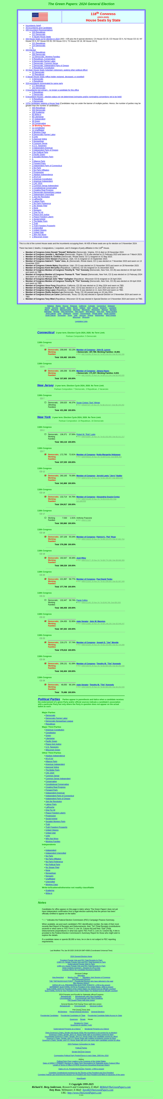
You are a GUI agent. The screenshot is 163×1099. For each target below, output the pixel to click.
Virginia (90, 315)
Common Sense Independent (58, 779)
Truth (48, 824)
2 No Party (36, 168)
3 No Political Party (40, 152)
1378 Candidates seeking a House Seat (42, 103)
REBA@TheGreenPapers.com (115, 1087)
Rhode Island (97, 313)
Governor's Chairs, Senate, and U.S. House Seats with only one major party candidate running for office (81, 1040)
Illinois (75, 308)
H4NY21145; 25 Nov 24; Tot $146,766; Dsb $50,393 (101, 602)
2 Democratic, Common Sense (45, 63)
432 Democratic (38, 110)
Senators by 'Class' (81, 1023)
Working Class (52, 884)
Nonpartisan (51, 873)
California (82, 306)
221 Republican (38, 43)
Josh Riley (81, 558)
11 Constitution (38, 128)
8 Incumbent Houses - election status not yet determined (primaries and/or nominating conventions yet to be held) (74, 97)
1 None (35, 208)
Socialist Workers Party (55, 821)
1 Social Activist (38, 219)
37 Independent (38, 119)
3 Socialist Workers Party (42, 157)
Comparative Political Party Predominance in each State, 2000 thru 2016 (81, 1055)
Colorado (91, 306)
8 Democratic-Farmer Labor (43, 134)
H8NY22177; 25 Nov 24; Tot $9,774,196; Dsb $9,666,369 (103, 560)
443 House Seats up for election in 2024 (43, 39)
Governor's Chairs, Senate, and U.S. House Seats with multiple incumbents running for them (81, 1038)
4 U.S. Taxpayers (39, 146)
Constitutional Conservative (57, 784)
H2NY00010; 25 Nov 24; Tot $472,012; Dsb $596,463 (102, 457)
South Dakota (50, 315)
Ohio (59, 313)
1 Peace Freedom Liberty (42, 217)
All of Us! (49, 758)
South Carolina (109, 313)
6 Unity (35, 137)
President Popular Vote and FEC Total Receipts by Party (81, 960)
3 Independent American (42, 148)
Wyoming (85, 317)
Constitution (51, 733)
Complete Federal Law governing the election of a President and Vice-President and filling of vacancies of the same (81, 1074)
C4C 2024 (50, 773)
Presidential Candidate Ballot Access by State (105, 1015)
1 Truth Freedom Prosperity (43, 226)
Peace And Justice (53, 744)
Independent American (55, 793)
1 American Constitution (42, 179)
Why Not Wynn (52, 839)
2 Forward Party (39, 163)
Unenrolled (50, 882)
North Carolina (111, 311)
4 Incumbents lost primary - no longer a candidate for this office (52, 90)
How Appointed (58, 977)
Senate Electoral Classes (81, 1052)
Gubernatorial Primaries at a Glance (67, 1029)
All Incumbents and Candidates (39, 28)
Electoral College (96, 1006)
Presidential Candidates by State (73, 1015)
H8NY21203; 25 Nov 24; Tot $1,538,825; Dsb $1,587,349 (103, 581)
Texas (69, 315)
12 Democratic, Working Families (46, 57)
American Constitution (55, 730)
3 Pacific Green (38, 154)
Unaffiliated (50, 879)
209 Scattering (38, 112)
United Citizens (52, 830)
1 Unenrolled (37, 228)
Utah (76, 315)
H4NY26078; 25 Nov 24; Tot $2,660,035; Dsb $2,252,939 (103, 666)
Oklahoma (67, 313)
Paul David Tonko (104, 579)
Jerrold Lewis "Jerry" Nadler (109, 476)
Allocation (81, 975)
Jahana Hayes (102, 371)
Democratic (50, 715)
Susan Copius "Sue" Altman (88, 403)
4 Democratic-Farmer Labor (43, 61)
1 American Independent (42, 181)
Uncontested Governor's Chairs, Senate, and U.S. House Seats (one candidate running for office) (81, 1036)
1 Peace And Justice (40, 214)
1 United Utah (38, 232)
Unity (48, 836)
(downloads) (81, 1078)
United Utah (51, 833)
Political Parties (49, 699)
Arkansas (73, 306)
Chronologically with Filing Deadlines (89, 998)
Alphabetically (66, 996)
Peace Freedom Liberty (56, 813)
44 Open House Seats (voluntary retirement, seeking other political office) (57, 70)
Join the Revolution (54, 801)
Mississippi (96, 310)
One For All (50, 810)
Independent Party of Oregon (58, 799)
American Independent (55, 764)
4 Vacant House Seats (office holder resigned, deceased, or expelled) (55, 77)
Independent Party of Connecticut (60, 796)
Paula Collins (82, 600)
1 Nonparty (36, 210)
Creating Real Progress (56, 787)
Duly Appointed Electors (81, 979)
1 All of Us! (36, 177)
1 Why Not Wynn (39, 234)
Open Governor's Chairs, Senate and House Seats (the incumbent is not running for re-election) (81, 1033)
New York (100, 311)
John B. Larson (103, 350)
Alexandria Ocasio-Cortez (108, 497)
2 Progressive (38, 172)
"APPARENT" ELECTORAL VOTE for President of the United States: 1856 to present (81, 987)
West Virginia (111, 315)
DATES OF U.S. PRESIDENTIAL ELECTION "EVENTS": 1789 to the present (81, 985)
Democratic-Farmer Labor (56, 718)
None (48, 870)
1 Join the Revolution (41, 197)
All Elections (62, 1012)
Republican (50, 724)
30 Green (36, 121)
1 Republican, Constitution (43, 68)
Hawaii (62, 308)
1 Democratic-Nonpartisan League (46, 192)
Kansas (95, 308)
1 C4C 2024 (37, 183)
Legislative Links (81, 321)
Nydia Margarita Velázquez (108, 454)
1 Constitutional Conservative (44, 188)
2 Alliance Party (38, 161)
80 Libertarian (38, 117)
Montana (113, 310)
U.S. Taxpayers (52, 747)
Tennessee (61, 315)
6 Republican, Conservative (43, 59)
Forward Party (52, 790)
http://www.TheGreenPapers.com (84, 1092)
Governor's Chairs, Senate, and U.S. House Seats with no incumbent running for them (81, 1034)
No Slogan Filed (52, 867)
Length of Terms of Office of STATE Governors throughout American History (81, 1065)
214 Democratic (38, 45)
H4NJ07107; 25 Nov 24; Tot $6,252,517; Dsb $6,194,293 (103, 405)
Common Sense (52, 776)
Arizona (65, 306)
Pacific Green (51, 741)
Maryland (54, 310)
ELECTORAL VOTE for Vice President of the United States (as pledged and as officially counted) (81, 991)
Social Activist (51, 819)
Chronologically (65, 998)
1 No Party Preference (41, 203)
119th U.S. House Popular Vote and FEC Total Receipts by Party (81, 966)
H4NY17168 (86, 520)
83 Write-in (36, 114)
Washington (99, 315)
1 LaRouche (37, 199)
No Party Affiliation (53, 859)
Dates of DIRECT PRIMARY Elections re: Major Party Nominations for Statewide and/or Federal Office (81, 1063)
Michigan (76, 310)
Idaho (69, 308)
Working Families (53, 841)
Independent (51, 850)
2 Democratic (37, 94)
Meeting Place (73, 977)
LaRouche (50, 807)
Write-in (49, 893)
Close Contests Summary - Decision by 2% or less (81, 968)
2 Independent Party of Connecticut (47, 166)
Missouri (105, 310)
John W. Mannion (97, 621)
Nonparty (49, 876)
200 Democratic (38, 54)
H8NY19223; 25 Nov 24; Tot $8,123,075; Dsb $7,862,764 (103, 539)
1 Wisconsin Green (40, 237)
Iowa (89, 308)
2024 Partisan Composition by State (81, 1044)
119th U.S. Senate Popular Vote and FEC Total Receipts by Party (81, 962)
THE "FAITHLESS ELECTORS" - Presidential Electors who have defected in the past (81, 981)
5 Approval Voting (39, 139)
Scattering (50, 890)
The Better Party (52, 770)
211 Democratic (38, 34)
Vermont (82, 315)
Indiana (82, 308)
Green (48, 735)
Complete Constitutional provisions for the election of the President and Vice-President (81, 1073)
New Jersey (79, 311)
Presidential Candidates (49, 1015)
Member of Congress (85, 350)
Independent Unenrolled (56, 853)
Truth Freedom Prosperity (56, 827)
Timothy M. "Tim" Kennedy (108, 664)
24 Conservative (39, 123)
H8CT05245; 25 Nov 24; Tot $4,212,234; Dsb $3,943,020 (103, 375)
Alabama (50, 306)
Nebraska (48, 311)
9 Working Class (39, 132)
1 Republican (37, 81)
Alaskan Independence (55, 756)
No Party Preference (54, 862)
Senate (82, 1019)
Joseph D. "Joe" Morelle (107, 642)
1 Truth (35, 223)
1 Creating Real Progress (42, 190)
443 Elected (31, 50)
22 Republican (38, 74)
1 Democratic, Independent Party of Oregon (50, 65)
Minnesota (86, 310)
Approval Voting (52, 767)
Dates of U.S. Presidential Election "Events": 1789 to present (81, 1069)
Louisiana (112, 308)
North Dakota (51, 313)
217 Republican (38, 52)
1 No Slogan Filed (39, 206)
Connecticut (101, 306)
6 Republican (37, 99)
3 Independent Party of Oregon (45, 150)
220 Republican (38, 32)
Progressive (51, 816)
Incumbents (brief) (33, 25)
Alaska (58, 306)
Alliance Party (51, 761)
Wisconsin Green (53, 750)
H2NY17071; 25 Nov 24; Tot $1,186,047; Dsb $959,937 (102, 478)
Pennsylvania (85, 313)
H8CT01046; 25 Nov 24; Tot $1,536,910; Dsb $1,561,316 (103, 354)
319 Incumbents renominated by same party (44, 83)
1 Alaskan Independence (42, 174)
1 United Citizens (39, 230)
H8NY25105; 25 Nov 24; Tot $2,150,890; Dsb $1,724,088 (103, 645)
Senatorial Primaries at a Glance (97, 1029)
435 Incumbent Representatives (39, 30)
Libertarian (50, 738)
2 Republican (37, 92)
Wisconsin (77, 317)
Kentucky (103, 308)
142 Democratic (38, 88)
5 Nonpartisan (38, 141)
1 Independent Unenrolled (43, 194)
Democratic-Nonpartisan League (59, 721)
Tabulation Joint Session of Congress (96, 977)
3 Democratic (37, 79)
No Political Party (53, 864)
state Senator (82, 621)
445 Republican (38, 108)
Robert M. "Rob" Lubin (85, 434)
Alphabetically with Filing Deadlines (88, 996)
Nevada (56, 311)
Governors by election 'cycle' (81, 1025)
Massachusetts (65, 310)
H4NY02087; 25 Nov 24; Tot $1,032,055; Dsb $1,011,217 (103, 437)
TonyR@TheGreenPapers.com (97, 1090)
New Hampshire (67, 311)
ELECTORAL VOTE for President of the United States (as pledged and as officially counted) (81, 989)
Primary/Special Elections (79, 1012)
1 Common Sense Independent (45, 186)
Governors (74, 1019)
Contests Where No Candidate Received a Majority (81, 970)
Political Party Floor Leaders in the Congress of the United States (81, 1061)
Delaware (111, 306)
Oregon (75, 313)
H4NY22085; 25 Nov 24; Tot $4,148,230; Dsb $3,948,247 (103, 624)
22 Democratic (38, 72)
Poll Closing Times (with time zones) (81, 1000)
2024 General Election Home (81, 956)
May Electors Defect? (81, 983)
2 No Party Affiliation (40, 170)
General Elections (97, 1012)
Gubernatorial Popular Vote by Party (81, 964)
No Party (49, 856)
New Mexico (90, 311)
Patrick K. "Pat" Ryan (106, 537)
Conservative (51, 781)
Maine (47, 310)
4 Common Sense (39, 143)
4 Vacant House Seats (41, 37)
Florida (47, 308)
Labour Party (51, 804)
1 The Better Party (39, 221)
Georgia (55, 308)
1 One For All (37, 212)
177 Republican (38, 86)
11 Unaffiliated (38, 130)
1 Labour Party (38, 201)
